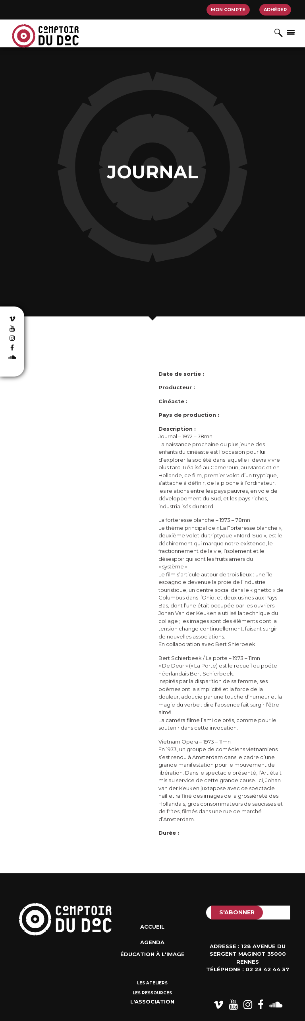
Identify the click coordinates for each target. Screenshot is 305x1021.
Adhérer (275, 9)
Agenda (152, 942)
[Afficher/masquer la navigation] (290, 31)
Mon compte (228, 9)
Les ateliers (152, 983)
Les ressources (152, 993)
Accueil (152, 926)
